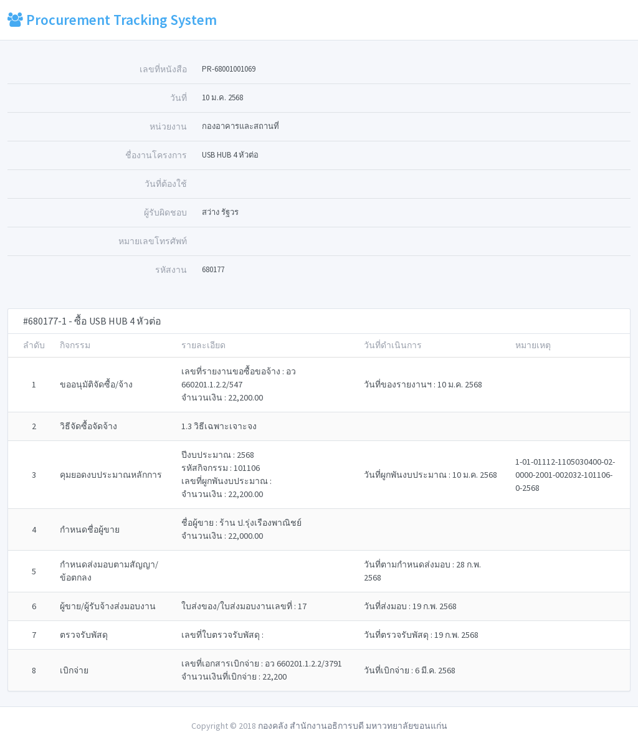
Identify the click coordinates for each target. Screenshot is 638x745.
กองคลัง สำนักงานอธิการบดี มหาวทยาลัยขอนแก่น (352, 725)
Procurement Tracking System (112, 20)
